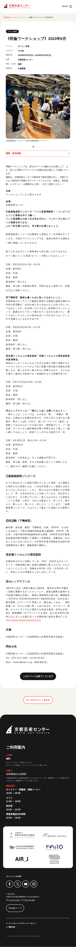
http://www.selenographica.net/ (24, 620)
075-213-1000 (14, 900)
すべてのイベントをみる (38, 700)
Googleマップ (15, 908)
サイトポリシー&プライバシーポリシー (22, 923)
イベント (21, 17)
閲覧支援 (11, 927)
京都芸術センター (17, 5)
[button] (33, 147)
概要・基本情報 (13, 153)
